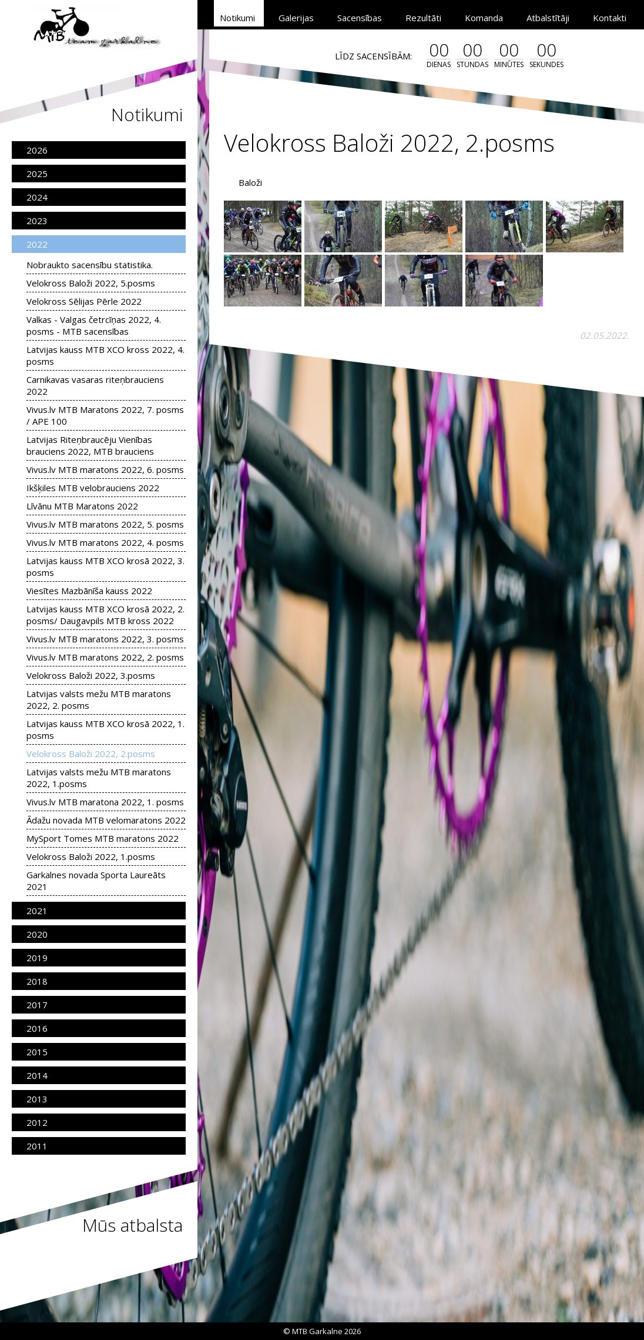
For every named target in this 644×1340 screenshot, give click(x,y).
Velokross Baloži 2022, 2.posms (90, 753)
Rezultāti (423, 18)
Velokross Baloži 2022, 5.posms (90, 283)
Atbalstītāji (547, 18)
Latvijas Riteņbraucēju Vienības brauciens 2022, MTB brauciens (90, 445)
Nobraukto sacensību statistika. (89, 265)
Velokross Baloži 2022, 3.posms (90, 675)
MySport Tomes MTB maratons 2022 (102, 838)
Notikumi (237, 18)
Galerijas (296, 18)
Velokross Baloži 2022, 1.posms (90, 856)
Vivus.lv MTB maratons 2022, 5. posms (105, 524)
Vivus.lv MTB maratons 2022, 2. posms (105, 657)
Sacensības (359, 18)
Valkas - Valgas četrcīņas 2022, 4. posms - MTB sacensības (93, 325)
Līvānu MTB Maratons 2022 (82, 506)
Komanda (484, 18)
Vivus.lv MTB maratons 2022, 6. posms (105, 469)
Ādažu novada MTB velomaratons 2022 (106, 820)
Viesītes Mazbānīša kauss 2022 (89, 590)
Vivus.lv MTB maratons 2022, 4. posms (105, 542)
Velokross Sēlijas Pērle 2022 (84, 301)
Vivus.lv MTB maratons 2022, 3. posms (105, 639)
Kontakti (609, 18)
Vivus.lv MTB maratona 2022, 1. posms (105, 802)
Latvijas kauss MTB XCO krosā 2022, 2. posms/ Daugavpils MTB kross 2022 (105, 614)
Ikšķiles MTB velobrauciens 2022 (92, 488)
